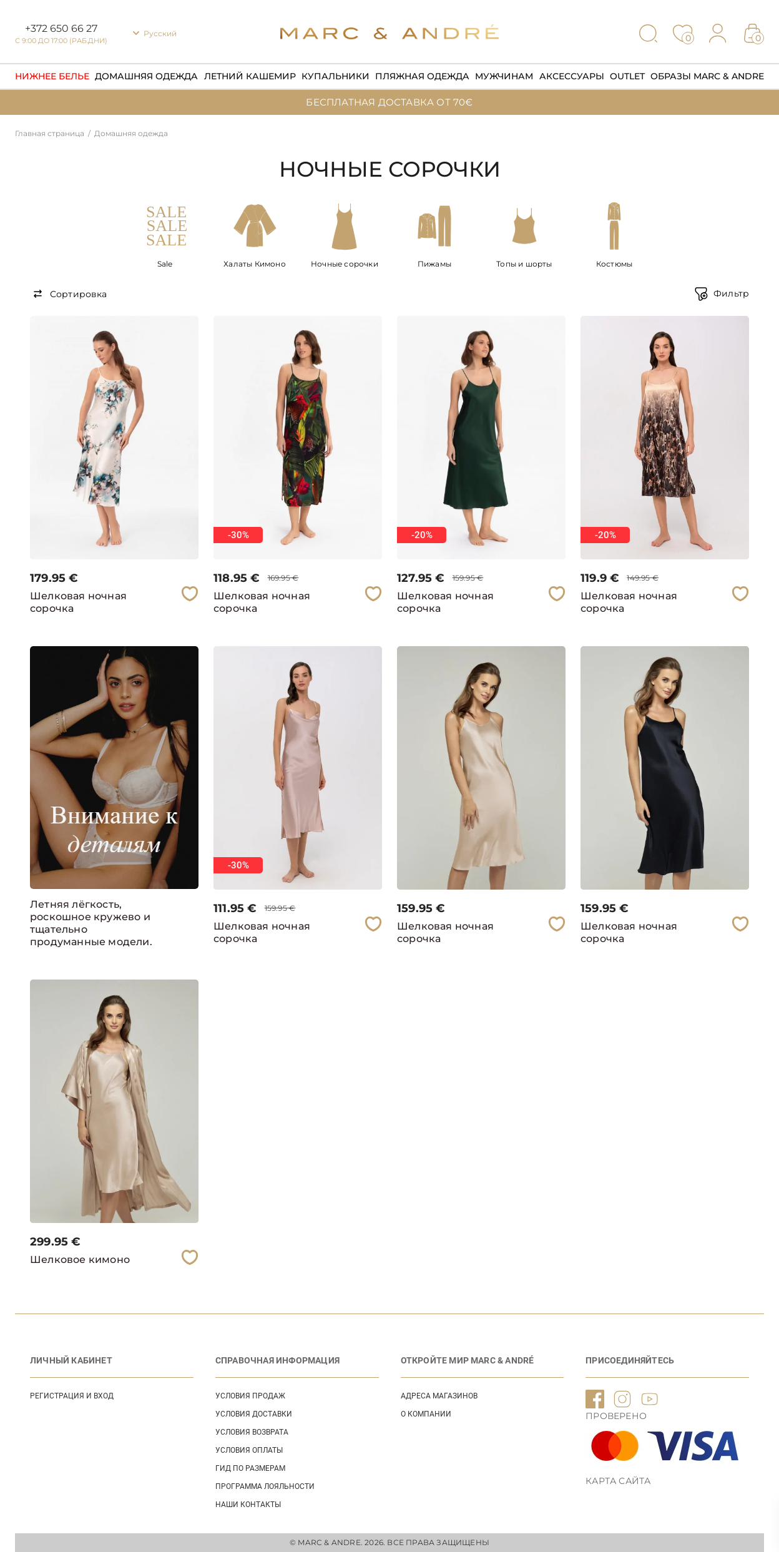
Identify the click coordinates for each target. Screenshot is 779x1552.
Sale (165, 263)
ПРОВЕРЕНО (616, 1416)
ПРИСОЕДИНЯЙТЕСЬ (629, 1360)
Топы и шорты (524, 263)
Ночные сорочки (344, 263)
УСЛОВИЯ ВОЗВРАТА (251, 1432)
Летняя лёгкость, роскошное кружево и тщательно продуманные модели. (91, 923)
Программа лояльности (265, 1486)
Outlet (627, 76)
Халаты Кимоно (254, 263)
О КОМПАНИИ (426, 1414)
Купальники (335, 76)
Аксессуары (571, 76)
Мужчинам (504, 76)
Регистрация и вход (72, 1396)
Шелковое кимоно (80, 1259)
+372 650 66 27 (61, 28)
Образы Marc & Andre (707, 76)
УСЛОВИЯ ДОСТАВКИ (253, 1414)
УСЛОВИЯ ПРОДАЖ (250, 1396)
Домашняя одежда (146, 76)
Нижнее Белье (52, 76)
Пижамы (434, 263)
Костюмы (614, 263)
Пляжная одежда (422, 76)
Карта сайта (617, 1481)
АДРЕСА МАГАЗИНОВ (439, 1396)
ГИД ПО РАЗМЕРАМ (250, 1468)
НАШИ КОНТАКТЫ (248, 1504)
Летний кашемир (250, 76)
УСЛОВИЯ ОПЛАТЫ (249, 1450)
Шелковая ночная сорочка (78, 602)
